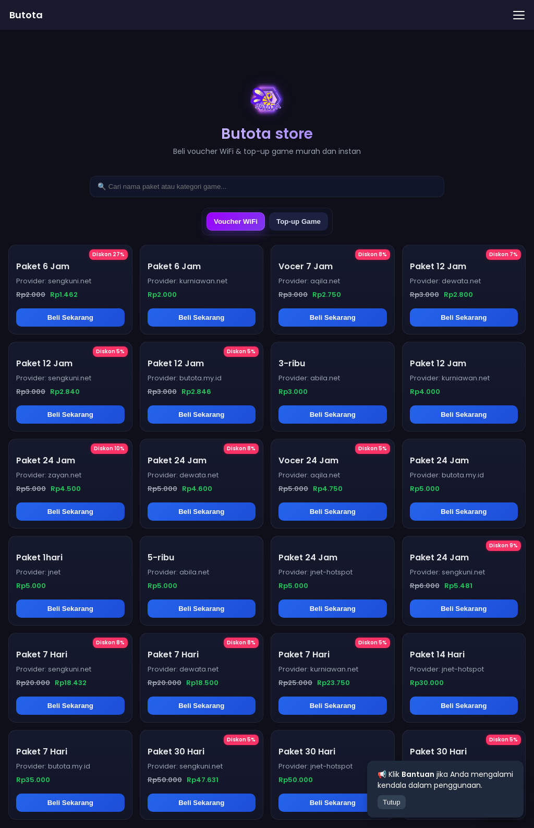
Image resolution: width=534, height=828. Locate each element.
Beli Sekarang (70, 317)
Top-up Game (298, 221)
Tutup (391, 802)
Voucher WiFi (236, 221)
